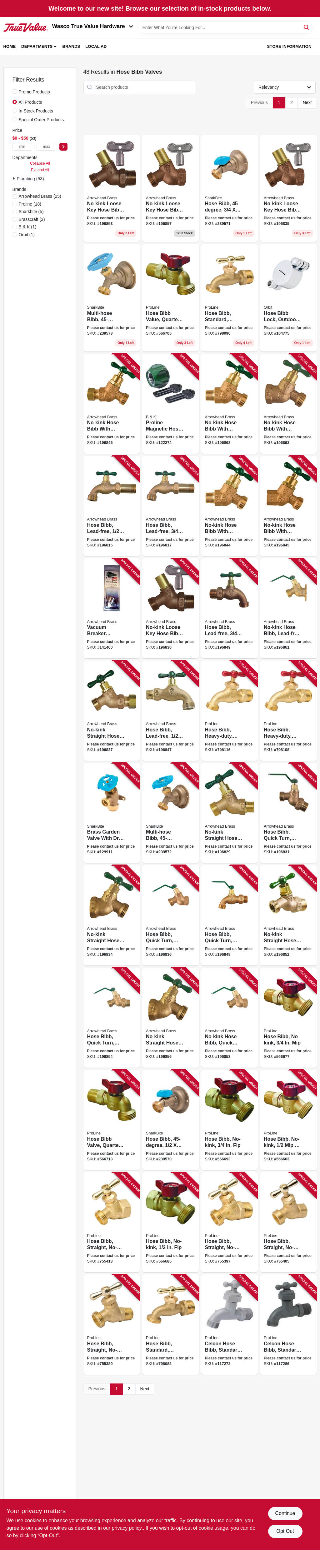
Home (9, 46)
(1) (28, 226)
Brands (71, 46)
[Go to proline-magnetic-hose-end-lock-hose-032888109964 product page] (170, 404)
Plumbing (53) (30, 178)
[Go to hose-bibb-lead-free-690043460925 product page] (170, 506)
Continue (285, 1513)
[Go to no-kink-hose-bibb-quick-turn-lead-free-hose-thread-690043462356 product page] (229, 1018)
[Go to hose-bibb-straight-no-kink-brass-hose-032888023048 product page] (229, 1222)
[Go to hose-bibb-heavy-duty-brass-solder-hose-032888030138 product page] (288, 710)
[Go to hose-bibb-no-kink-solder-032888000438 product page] (288, 1120)
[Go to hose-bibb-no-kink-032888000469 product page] (229, 1120)
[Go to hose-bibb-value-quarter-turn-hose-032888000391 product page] (170, 297)
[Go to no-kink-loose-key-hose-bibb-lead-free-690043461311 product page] (170, 608)
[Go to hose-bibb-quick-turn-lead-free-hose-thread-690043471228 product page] (288, 813)
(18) (30, 204)
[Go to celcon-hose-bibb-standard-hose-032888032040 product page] (288, 1324)
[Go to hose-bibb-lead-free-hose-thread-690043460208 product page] (170, 710)
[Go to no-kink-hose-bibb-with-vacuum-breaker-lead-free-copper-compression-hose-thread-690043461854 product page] (111, 404)
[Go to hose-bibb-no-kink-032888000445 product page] (288, 1018)
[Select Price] (63, 147)
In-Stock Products (36, 110)
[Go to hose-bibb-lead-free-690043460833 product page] (111, 506)
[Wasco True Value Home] (25, 27)
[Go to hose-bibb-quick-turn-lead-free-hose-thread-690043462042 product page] (229, 915)
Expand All (40, 170)
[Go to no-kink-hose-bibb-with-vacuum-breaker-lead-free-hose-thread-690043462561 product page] (229, 404)
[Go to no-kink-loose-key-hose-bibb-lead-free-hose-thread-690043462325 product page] (170, 188)
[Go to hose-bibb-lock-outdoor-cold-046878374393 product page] (288, 297)
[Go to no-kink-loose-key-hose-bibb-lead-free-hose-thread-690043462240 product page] (111, 188)
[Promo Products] (14, 91)
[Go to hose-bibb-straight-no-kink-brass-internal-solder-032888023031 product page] (111, 1324)
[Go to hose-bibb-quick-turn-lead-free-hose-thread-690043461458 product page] (170, 915)
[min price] (22, 147)
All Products (30, 102)
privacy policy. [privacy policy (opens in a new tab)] (127, 1528)
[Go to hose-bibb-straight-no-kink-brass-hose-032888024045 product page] (111, 1222)
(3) (32, 219)
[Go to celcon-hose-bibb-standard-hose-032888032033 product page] (229, 1324)
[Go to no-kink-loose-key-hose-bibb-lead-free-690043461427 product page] (288, 188)
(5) (31, 211)
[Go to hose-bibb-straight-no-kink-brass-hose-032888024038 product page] (288, 1222)
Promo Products (34, 91)
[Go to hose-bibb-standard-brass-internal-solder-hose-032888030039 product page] (170, 1324)
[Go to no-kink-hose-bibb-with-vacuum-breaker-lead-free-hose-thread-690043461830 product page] (288, 506)
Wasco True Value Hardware (92, 26)
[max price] (46, 147)
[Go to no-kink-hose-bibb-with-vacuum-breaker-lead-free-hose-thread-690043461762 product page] (229, 506)
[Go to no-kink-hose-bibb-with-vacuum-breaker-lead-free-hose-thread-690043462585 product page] (288, 404)
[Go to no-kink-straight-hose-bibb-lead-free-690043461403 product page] (111, 915)
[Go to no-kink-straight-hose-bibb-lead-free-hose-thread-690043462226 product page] (288, 915)
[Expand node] (14, 178)
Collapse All (40, 163)
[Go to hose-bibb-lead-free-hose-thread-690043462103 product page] (229, 608)
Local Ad (96, 46)
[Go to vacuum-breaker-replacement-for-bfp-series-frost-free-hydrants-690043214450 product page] (111, 608)
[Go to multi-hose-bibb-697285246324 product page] (170, 813)
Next (307, 102)
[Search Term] (225, 27)
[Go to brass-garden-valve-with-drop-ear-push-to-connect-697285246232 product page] (111, 813)
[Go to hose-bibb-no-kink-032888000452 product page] (170, 1222)
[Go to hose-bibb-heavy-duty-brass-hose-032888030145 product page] (229, 710)
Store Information (289, 46)
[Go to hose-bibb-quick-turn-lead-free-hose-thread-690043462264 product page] (111, 1018)
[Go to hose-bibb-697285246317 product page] (229, 188)
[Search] (306, 27)
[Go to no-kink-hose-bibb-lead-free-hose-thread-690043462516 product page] (288, 608)
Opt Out (285, 1531)
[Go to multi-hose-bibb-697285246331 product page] (111, 297)
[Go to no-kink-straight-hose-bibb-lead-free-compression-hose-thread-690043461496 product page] (111, 710)
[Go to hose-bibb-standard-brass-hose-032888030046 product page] (229, 297)
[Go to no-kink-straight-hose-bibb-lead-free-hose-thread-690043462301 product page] (170, 1018)
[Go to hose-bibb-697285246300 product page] (170, 1120)
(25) (40, 196)
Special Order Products (41, 119)
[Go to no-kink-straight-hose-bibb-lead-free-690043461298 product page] (229, 813)
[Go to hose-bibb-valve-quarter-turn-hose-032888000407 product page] (111, 1120)
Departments (36, 46)
